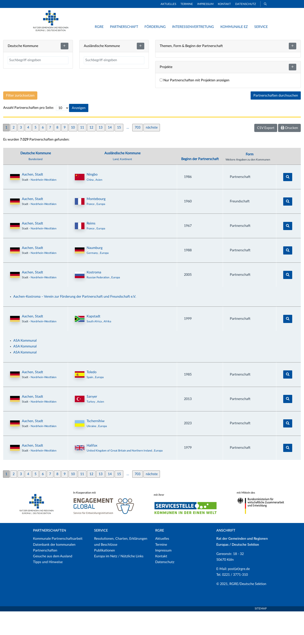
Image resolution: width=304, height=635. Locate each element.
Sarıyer (92, 420)
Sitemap (261, 632)
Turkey (91, 425)
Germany (93, 277)
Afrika (107, 345)
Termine (187, 4)
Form (249, 178)
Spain (90, 401)
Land (116, 183)
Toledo (91, 395)
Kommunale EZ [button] (234, 27)
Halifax (92, 469)
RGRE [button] (99, 27)
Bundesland (35, 183)
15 (119, 151)
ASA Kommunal (25, 364)
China (90, 203)
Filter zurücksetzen (20, 119)
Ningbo (92, 198)
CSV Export (265, 151)
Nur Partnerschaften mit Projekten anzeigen (194, 104)
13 (100, 151)
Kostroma (94, 296)
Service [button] (261, 27)
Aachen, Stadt (32, 198)
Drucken (289, 151)
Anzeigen (79, 131)
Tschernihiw (96, 444)
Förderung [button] (155, 27)
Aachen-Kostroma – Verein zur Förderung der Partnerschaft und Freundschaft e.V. (74, 320)
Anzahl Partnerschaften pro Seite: (28, 131)
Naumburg (94, 271)
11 (82, 151)
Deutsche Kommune (35, 177)
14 (110, 151)
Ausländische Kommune (122, 177)
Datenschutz (245, 4)
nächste (152, 151)
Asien (98, 203)
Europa (100, 228)
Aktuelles (168, 4)
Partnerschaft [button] (124, 27)
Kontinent (126, 183)
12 (91, 151)
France (91, 228)
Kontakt (224, 4)
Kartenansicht (171, 40)
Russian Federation (98, 301)
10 (73, 151)
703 (137, 151)
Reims (91, 247)
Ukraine (92, 450)
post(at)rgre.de (239, 592)
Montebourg (96, 222)
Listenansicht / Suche (210, 40)
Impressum (205, 4)
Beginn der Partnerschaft (200, 183)
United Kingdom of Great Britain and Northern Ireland (120, 474)
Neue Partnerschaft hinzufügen (261, 40)
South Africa (94, 345)
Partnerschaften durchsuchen (275, 119)
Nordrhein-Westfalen (43, 203)
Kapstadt (93, 340)
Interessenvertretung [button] (193, 27)
